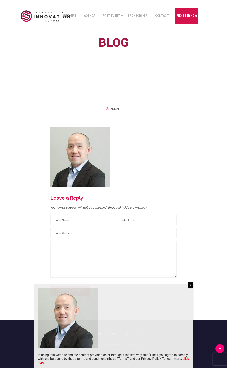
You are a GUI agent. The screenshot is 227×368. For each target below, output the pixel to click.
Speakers (69, 15)
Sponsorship (138, 15)
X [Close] (190, 285)
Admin (114, 108)
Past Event (111, 15)
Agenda (89, 15)
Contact (162, 15)
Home (103, 52)
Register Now (186, 15)
